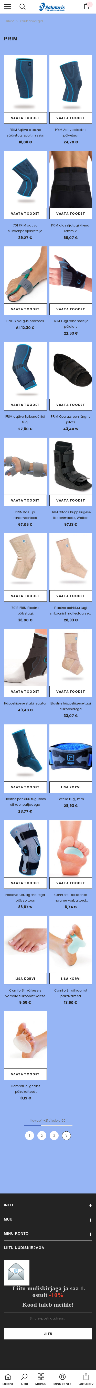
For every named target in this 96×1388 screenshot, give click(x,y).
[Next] (66, 1135)
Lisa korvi (71, 787)
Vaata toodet (25, 118)
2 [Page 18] (42, 1135)
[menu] (7, 6)
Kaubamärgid (31, 21)
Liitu (48, 1334)
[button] (24, 1380)
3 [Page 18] (54, 1135)
